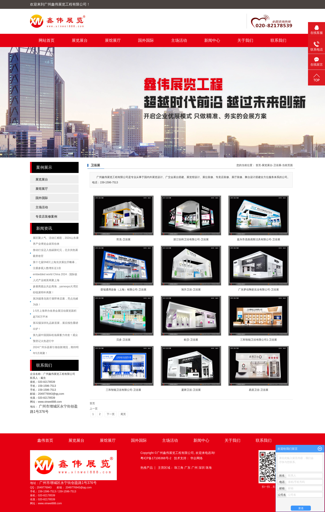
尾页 (123, 414)
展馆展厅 (113, 40)
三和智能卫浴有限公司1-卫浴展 (258, 339)
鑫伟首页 (45, 440)
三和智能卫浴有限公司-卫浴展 (123, 389)
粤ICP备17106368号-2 (155, 458)
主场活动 (179, 40)
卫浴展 (277, 165)
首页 (258, 165)
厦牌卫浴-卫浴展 (191, 389)
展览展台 (80, 40)
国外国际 (146, 40)
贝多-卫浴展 (123, 339)
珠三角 (179, 467)
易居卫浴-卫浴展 (258, 389)
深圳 (202, 467)
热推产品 (146, 467)
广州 (194, 467)
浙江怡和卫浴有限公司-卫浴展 (191, 239)
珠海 (209, 467)
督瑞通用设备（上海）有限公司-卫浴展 (123, 289)
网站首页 (47, 40)
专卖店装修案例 (46, 216)
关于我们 (245, 40)
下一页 (111, 414)
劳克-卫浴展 (123, 239)
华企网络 (196, 458)
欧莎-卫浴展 (191, 339)
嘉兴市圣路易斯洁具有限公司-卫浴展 (258, 239)
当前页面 (287, 165)
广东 (187, 467)
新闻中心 (212, 40)
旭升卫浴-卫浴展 (191, 289)
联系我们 (278, 40)
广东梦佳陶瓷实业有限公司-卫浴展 (258, 289)
